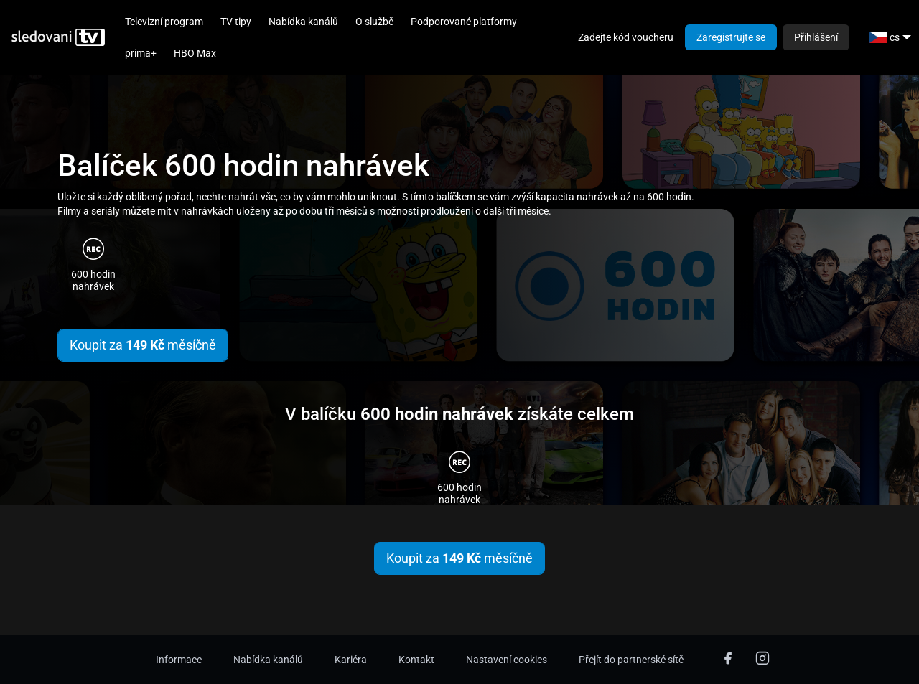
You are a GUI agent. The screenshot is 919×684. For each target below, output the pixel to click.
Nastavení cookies (506, 659)
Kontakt (416, 659)
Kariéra (351, 659)
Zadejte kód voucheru (625, 37)
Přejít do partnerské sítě (631, 659)
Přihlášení (816, 37)
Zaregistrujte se (730, 37)
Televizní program (164, 21)
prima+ (141, 53)
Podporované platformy (464, 21)
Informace (179, 659)
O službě (374, 21)
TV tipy (235, 21)
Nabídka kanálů (303, 21)
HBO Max (195, 53)
